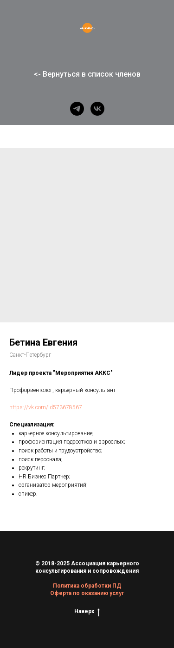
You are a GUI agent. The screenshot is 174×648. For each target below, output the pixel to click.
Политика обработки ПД (87, 586)
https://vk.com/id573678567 (45, 407)
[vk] (97, 109)
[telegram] (77, 109)
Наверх (87, 611)
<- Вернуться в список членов (87, 74)
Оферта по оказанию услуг (87, 593)
